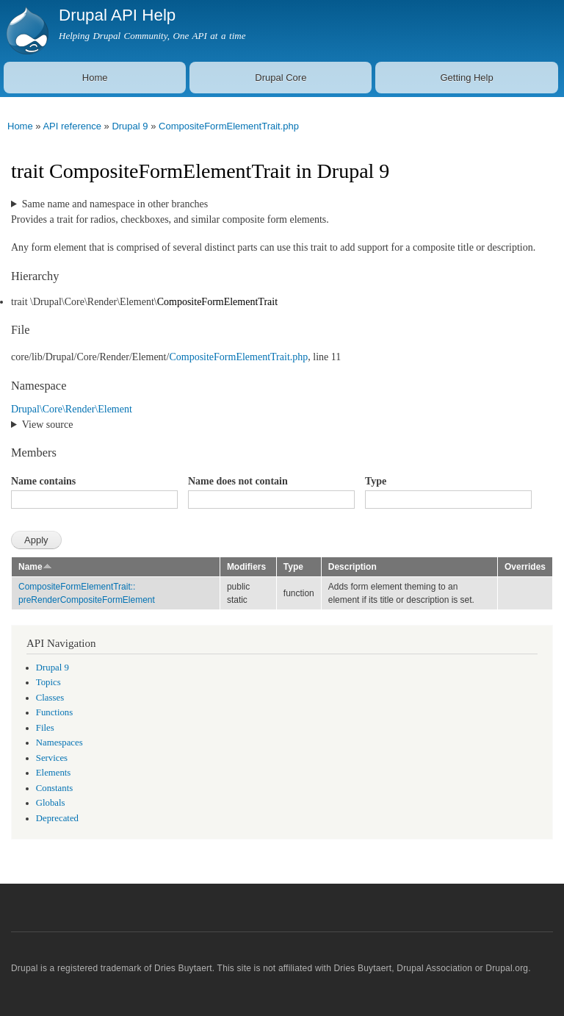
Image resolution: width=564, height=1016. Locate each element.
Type (375, 481)
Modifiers (246, 567)
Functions (54, 712)
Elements (53, 773)
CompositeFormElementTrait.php (229, 126)
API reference (72, 126)
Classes (50, 698)
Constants (54, 788)
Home (95, 77)
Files (45, 728)
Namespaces (59, 742)
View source (47, 424)
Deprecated (57, 818)
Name (35, 567)
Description (352, 567)
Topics (48, 682)
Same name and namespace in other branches (115, 204)
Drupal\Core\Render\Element (71, 409)
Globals (50, 803)
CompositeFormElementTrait (217, 301)
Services (52, 758)
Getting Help (466, 77)
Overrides (525, 567)
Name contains (43, 481)
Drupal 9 (130, 126)
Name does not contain (238, 481)
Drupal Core (280, 77)
